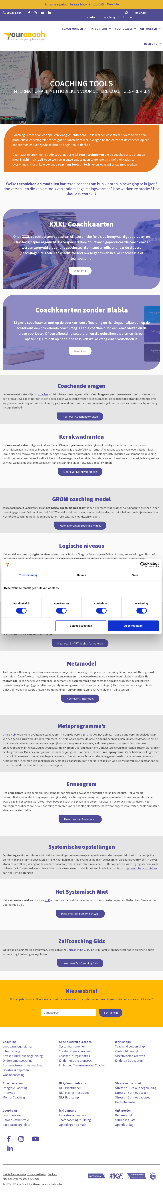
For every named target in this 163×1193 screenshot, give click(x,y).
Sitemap (34, 1178)
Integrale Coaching (15, 1088)
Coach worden (74, 28)
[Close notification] (157, 4)
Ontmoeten (150, 28)
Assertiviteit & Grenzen (130, 1056)
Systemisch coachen (72, 1046)
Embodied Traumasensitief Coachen (82, 1065)
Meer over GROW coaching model (80, 525)
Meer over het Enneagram (80, 819)
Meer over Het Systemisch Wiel (80, 913)
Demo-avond (123, 1115)
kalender (140, 13)
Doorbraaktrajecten (16, 1070)
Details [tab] (81, 575)
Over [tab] (135, 575)
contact (92, 17)
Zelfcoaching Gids (78, 950)
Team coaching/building (75, 1120)
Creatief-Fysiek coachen (75, 1051)
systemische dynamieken (141, 868)
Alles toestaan (133, 625)
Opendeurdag (124, 1125)
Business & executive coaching (23, 1065)
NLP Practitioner (70, 1088)
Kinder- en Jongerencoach (76, 1061)
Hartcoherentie (125, 1102)
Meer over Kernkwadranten (80, 471)
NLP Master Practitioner (75, 1093)
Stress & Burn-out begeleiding (23, 1056)
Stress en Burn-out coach (131, 1093)
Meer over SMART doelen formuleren (80, 643)
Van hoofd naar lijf (126, 1051)
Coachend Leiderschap (130, 1046)
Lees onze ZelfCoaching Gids (80, 963)
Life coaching (11, 1051)
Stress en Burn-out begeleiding (135, 1088)
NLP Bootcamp (69, 1097)
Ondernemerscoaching (17, 1061)
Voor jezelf (125, 28)
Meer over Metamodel (80, 698)
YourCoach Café (125, 1120)
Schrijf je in (111, 1012)
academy (110, 17)
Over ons (152, 43)
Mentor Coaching (14, 1097)
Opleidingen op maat (72, 1125)
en (131, 17)
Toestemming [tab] (28, 575)
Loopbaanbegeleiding (17, 1046)
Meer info (113, 4)
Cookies (52, 1174)
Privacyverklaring (36, 1174)
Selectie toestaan (81, 625)
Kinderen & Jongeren (129, 1061)
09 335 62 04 (12, 13)
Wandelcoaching (13, 1075)
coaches (43, 394)
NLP (13, 734)
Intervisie (9, 1093)
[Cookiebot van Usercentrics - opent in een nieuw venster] (143, 564)
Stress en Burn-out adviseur (133, 1097)
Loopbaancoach (13, 1115)
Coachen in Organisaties (74, 1056)
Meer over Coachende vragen (80, 416)
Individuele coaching (72, 1115)
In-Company (101, 28)
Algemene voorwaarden (16, 1178)
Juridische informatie (14, 1174)
